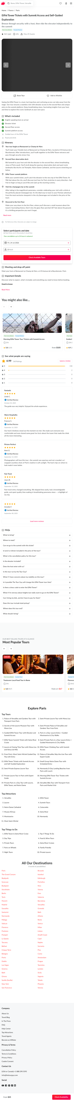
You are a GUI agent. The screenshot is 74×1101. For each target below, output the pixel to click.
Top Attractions (7, 1032)
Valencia (41, 897)
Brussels (41, 871)
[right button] (68, 65)
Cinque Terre (6, 950)
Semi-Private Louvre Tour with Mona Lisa (55, 718)
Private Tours (9, 843)
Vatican (4, 923)
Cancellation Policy (9, 1050)
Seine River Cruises (47, 843)
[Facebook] (6, 1085)
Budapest (5, 886)
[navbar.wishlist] (60, 3)
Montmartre (8, 816)
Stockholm (6, 889)
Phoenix (41, 984)
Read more (7, 215)
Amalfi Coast (42, 935)
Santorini (5, 912)
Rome (40, 920)
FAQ (3, 1025)
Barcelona (41, 901)
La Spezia (5, 939)
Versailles (7, 798)
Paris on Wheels (10, 848)
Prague (40, 961)
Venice (40, 923)
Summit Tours (45, 803)
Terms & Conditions (9, 1054)
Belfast (4, 946)
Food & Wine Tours (47, 838)
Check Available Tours (37, 257)
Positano (5, 931)
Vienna (40, 889)
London (40, 969)
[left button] (5, 65)
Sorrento (41, 946)
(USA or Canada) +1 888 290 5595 (14, 1071)
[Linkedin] (15, 1085)
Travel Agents (6, 1036)
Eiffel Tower (44, 798)
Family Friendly (45, 848)
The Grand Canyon (9, 874)
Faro (39, 893)
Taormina (41, 965)
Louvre (6, 803)
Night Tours (8, 852)
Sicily (40, 973)
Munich (4, 901)
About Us (5, 1013)
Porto (4, 957)
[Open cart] (66, 3)
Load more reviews (37, 521)
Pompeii (5, 935)
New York (5, 984)
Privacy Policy (7, 1058)
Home (4, 10)
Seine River (44, 812)
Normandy (44, 816)
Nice (39, 886)
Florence (5, 927)
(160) (9, 34)
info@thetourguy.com (10, 1075)
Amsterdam (42, 957)
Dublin (4, 961)
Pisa (39, 950)
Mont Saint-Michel (11, 821)
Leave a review (65, 361)
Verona (40, 988)
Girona (4, 976)
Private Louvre (45, 852)
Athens (40, 916)
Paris (18, 10)
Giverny (4, 969)
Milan (40, 927)
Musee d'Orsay (9, 812)
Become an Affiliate (9, 1040)
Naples (40, 942)
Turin (3, 897)
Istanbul (41, 874)
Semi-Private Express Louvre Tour (16, 768)
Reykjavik (5, 878)
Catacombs (44, 807)
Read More (6, 290)
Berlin (4, 893)
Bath (39, 912)
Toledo (40, 980)
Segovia (40, 976)
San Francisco (7, 988)
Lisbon (40, 931)
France (11, 10)
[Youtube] (3, 1085)
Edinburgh (41, 878)
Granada (41, 908)
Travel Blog (6, 1017)
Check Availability (61, 1097)
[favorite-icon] (58, 317)
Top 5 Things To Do (47, 834)
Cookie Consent (7, 1061)
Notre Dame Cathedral (12, 807)
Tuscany (5, 942)
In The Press (6, 1021)
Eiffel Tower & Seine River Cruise (16, 834)
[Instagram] (9, 1085)
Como (40, 954)
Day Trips (7, 838)
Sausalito (5, 908)
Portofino (41, 882)
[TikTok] (12, 1085)
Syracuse (5, 882)
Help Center (6, 1029)
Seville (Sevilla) (7, 980)
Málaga (4, 920)
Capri (40, 939)
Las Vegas (5, 965)
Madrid (4, 905)
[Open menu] (71, 3)
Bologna (5, 954)
